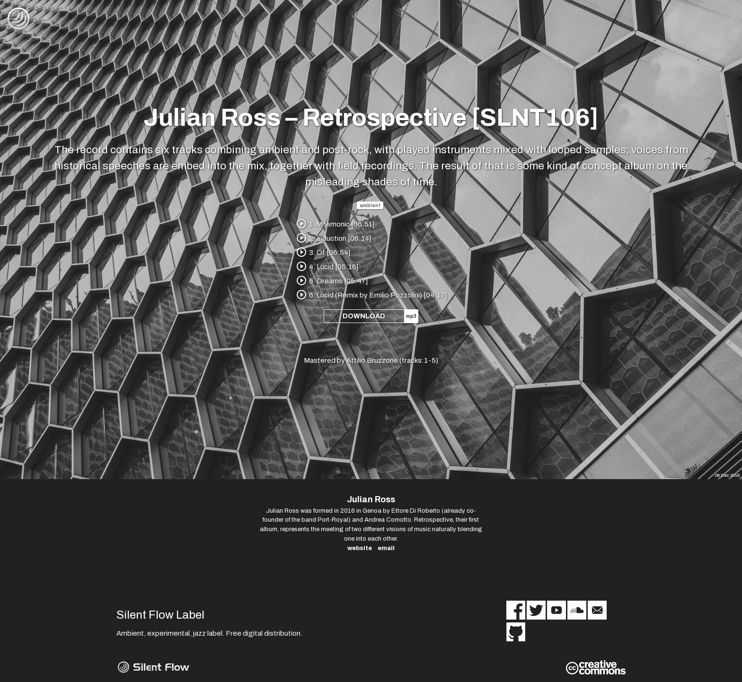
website (359, 548)
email (386, 548)
